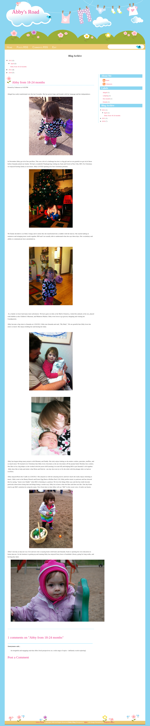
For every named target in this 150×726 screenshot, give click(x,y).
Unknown (109, 84)
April (12, 63)
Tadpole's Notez (109, 722)
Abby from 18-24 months (18, 66)
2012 (10, 60)
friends (105, 102)
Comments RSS (40, 47)
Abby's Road (25, 12)
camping (106, 96)
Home (9, 47)
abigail (105, 92)
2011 (10, 70)
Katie (107, 80)
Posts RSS (22, 47)
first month (106, 99)
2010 (10, 72)
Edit (54, 47)
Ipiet (85, 722)
